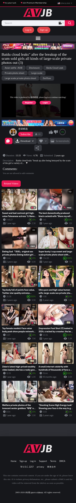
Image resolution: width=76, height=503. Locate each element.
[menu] (38, 38)
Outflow (47, 78)
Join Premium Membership (35, 3)
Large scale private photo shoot (20, 78)
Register (29, 102)
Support (43, 461)
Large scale (36, 73)
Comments (10, 169)
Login (45, 102)
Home (13, 461)
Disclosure (34, 68)
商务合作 (51, 466)
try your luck (10, 3)
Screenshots (62, 141)
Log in (28, 29)
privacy (40, 466)
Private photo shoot (14, 73)
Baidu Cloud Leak (54, 68)
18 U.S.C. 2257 (27, 466)
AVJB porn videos (34, 492)
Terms (53, 461)
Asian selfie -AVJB (13, 68)
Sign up (44, 29)
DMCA (62, 461)
